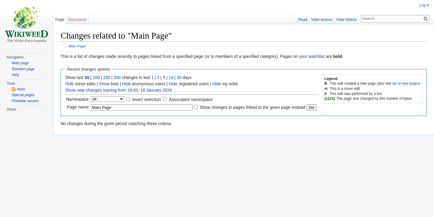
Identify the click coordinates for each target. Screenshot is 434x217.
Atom (21, 89)
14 (170, 77)
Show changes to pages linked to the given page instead (252, 107)
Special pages (23, 95)
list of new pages (405, 83)
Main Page (77, 46)
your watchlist (312, 56)
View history (346, 19)
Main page (20, 63)
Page (59, 19)
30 (179, 77)
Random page (23, 69)
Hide (69, 83)
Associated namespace (191, 99)
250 (106, 77)
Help (15, 75)
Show (104, 83)
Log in (424, 5)
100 (96, 77)
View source (321, 19)
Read (302, 19)
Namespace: (78, 99)
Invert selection (146, 99)
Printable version (25, 101)
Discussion (77, 19)
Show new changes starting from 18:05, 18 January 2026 (118, 90)
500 (117, 77)
